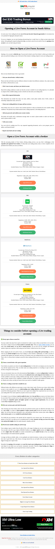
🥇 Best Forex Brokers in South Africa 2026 (27, 463)
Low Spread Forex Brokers (27, 468)
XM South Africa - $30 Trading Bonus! (28, 1)
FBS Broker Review (27, 232)
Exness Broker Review (27, 321)
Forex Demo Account (27, 497)
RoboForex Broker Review (27, 276)
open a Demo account (44, 344)
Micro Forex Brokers (27, 482)
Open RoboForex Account (27, 271)
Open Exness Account (27, 315)
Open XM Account (27, 182)
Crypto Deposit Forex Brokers (27, 506)
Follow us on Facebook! (28, 542)
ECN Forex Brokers (27, 473)
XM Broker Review (27, 188)
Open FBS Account (27, 227)
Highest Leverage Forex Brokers (27, 501)
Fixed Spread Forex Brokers (27, 492)
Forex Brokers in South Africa (27, 535)
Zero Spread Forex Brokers (27, 487)
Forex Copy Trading (27, 511)
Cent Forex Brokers (27, 477)
